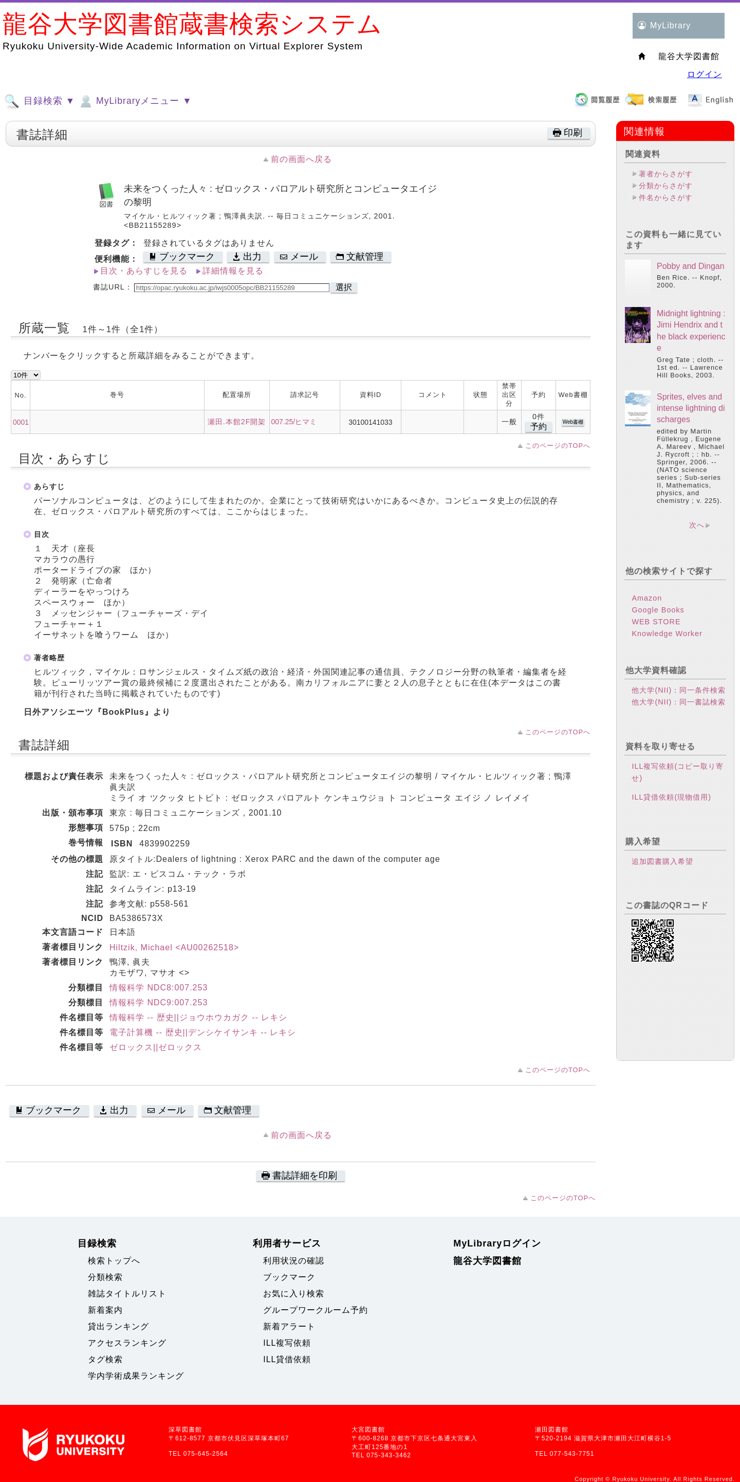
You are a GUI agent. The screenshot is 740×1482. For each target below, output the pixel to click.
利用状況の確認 (293, 1260)
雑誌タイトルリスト (127, 1293)
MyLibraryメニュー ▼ (135, 101)
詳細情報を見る (233, 270)
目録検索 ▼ (39, 101)
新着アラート (289, 1326)
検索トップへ (114, 1260)
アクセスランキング (127, 1343)
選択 (344, 287)
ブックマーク (289, 1277)
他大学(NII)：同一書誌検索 (679, 702)
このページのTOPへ (557, 445)
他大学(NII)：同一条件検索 (679, 690)
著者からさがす (666, 174)
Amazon (647, 598)
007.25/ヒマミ (294, 422)
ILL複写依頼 (287, 1343)
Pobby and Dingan (691, 266)
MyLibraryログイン (497, 1243)
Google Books (658, 610)
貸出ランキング (118, 1326)
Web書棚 (573, 422)
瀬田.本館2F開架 (237, 422)
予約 (538, 426)
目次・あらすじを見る (144, 270)
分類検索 (105, 1277)
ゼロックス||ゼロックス (155, 1047)
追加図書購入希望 (662, 861)
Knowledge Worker (667, 633)
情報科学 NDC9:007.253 (158, 1002)
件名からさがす (666, 197)
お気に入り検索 (293, 1293)
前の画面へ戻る (301, 159)
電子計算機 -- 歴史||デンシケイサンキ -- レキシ (202, 1032)
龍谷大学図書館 (487, 1261)
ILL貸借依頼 (287, 1359)
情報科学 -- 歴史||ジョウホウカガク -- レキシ (198, 1017)
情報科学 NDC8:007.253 (158, 987)
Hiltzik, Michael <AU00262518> (174, 947)
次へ (697, 525)
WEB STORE (656, 622)
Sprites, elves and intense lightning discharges (691, 408)
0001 (21, 422)
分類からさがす (666, 186)
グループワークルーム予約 (315, 1310)
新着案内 (105, 1310)
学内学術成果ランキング (136, 1375)
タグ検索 (105, 1359)
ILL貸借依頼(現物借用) (671, 797)
